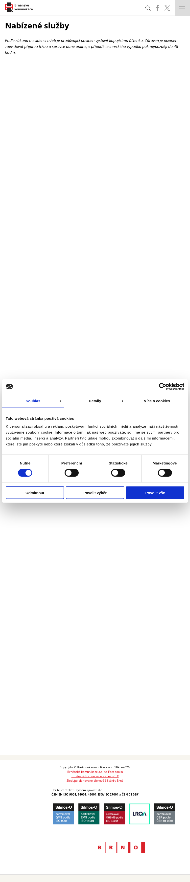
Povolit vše (155, 492)
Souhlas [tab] (33, 401)
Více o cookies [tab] (157, 401)
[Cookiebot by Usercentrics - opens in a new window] (162, 386)
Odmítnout (34, 492)
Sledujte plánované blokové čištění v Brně (95, 780)
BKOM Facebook (157, 8)
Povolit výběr (95, 492)
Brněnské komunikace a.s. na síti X (95, 776)
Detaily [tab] (95, 401)
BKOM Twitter (167, 8)
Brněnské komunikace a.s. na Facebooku (95, 772)
